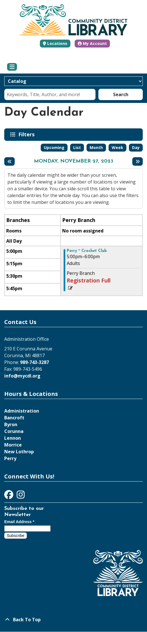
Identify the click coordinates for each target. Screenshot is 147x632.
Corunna (13, 431)
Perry (10, 458)
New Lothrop (19, 451)
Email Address (19, 521)
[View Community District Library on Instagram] (21, 496)
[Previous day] (9, 161)
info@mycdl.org (22, 376)
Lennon (12, 438)
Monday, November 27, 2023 (73, 161)
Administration (21, 411)
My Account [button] (92, 43)
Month (96, 147)
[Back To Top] (73, 619)
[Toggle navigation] (12, 67)
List (77, 147)
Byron (10, 424)
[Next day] (137, 161)
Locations (57, 43)
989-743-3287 (34, 362)
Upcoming (54, 147)
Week (117, 147)
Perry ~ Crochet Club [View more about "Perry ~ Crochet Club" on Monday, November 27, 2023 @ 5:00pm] (87, 251)
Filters (27, 134)
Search (120, 94)
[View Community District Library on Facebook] (9, 496)
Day (136, 147)
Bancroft (14, 418)
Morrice (13, 445)
